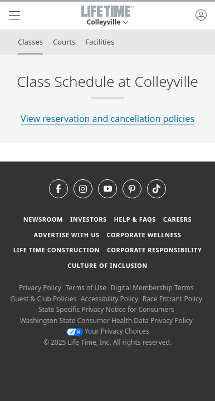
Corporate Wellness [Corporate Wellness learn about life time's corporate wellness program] (143, 235)
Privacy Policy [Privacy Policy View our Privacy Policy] (40, 287)
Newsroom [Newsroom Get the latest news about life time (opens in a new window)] (43, 219)
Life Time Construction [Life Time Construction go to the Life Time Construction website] (56, 250)
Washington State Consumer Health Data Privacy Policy (106, 320)
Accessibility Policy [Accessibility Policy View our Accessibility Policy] (109, 299)
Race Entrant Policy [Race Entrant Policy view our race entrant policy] (172, 299)
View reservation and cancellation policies (107, 119)
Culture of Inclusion (107, 265)
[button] (107, 16)
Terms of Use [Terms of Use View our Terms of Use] (85, 287)
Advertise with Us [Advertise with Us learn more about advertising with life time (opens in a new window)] (67, 235)
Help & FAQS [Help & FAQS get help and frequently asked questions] (135, 219)
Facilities (99, 42)
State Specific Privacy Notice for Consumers (106, 309)
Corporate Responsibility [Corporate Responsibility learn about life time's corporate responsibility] (154, 250)
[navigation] (14, 16)
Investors (88, 219)
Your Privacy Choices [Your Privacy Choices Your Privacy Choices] (107, 331)
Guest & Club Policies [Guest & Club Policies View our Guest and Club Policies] (43, 299)
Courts (64, 42)
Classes (30, 42)
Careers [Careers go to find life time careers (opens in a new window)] (177, 219)
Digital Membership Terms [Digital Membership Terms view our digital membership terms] (152, 287)
